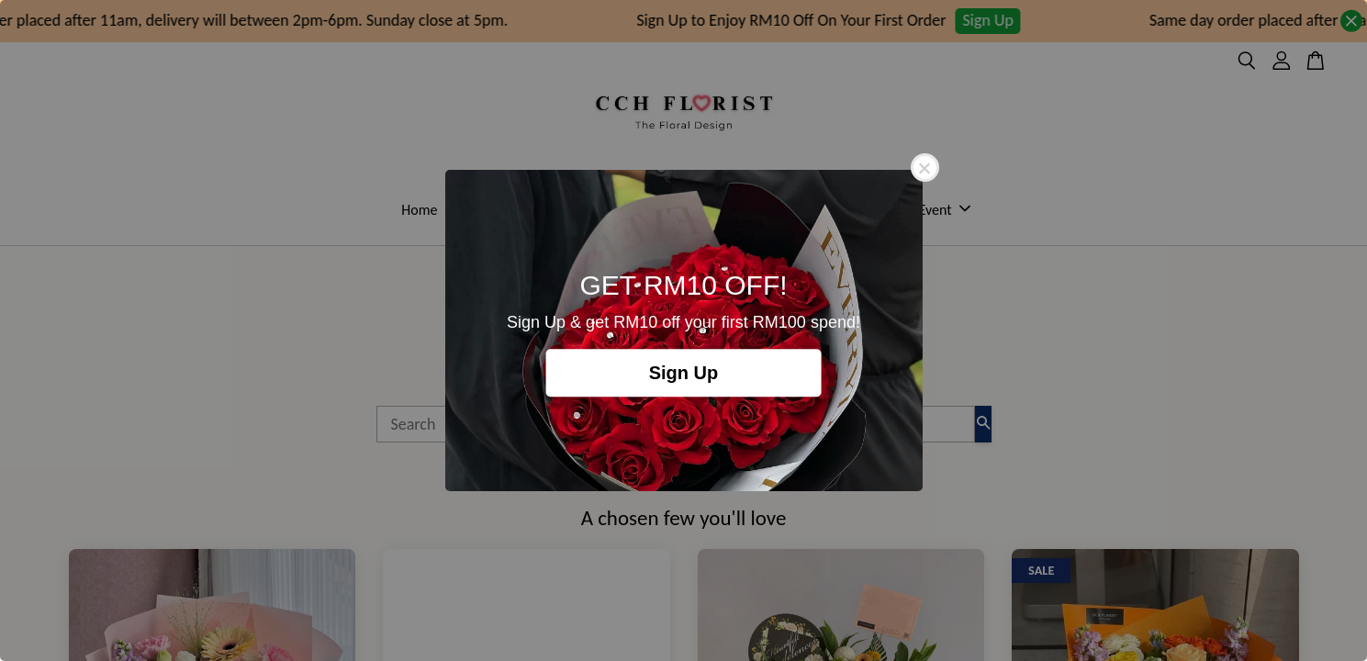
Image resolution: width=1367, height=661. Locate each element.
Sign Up (684, 373)
